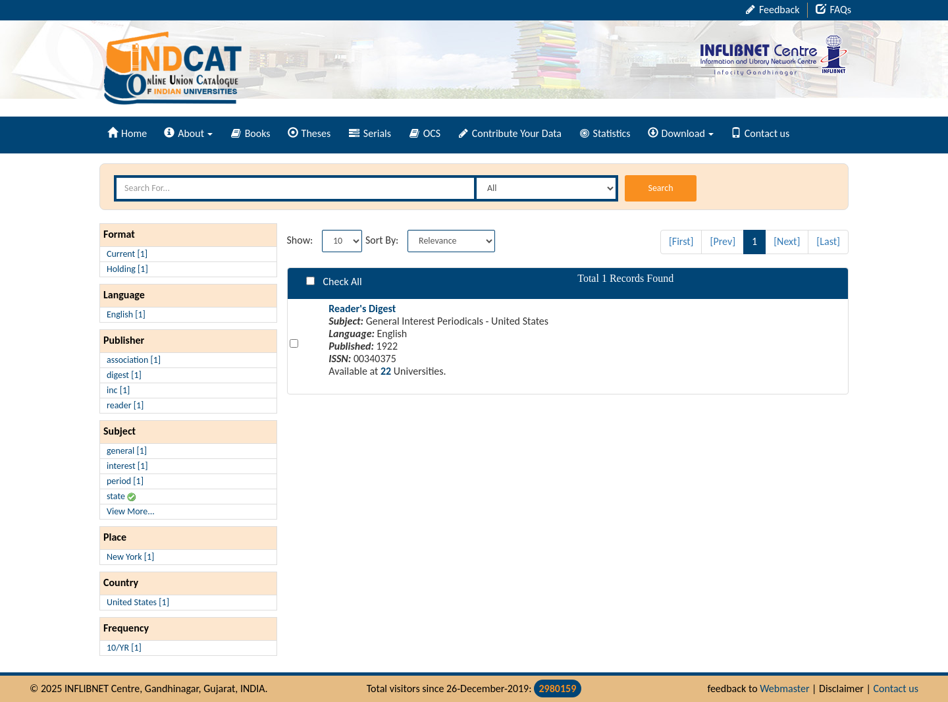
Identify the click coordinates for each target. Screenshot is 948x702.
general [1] (127, 450)
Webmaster (784, 688)
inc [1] (118, 390)
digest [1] (124, 375)
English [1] (126, 314)
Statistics (605, 133)
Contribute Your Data (510, 133)
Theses (309, 133)
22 (386, 371)
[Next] (787, 241)
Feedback (772, 9)
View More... (131, 511)
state (121, 496)
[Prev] (722, 241)
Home (127, 133)
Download (681, 133)
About (188, 133)
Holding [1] (127, 269)
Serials (370, 133)
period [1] (125, 481)
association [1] (134, 359)
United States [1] (138, 602)
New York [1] (130, 556)
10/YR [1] (124, 647)
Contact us (760, 133)
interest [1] (127, 466)
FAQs (833, 9)
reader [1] (125, 405)
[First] (681, 241)
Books (251, 133)
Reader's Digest (362, 308)
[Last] (828, 241)
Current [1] (127, 253)
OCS (424, 133)
